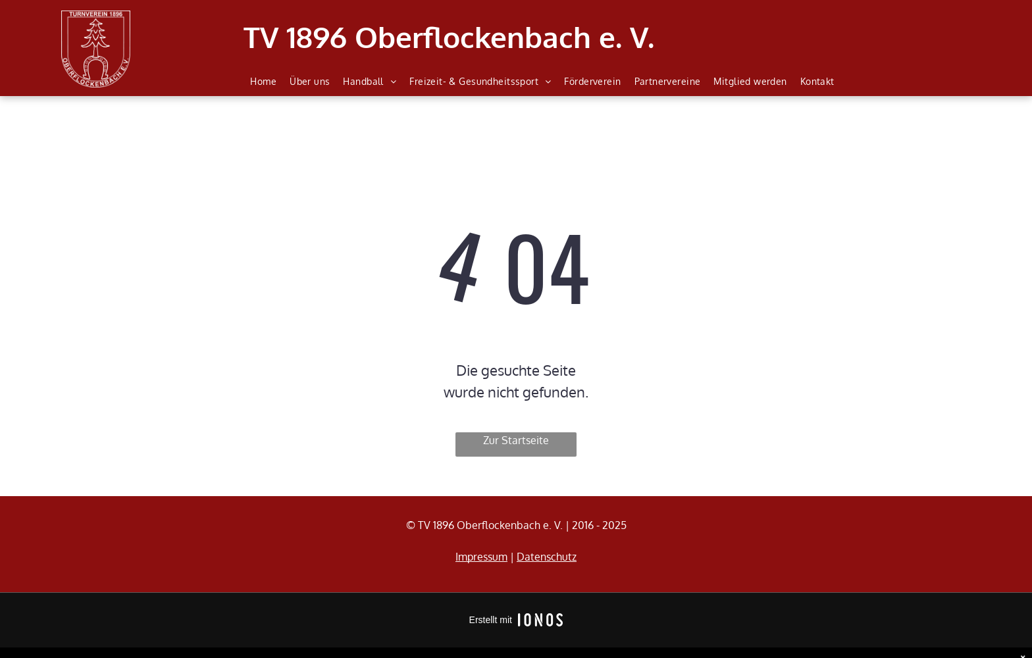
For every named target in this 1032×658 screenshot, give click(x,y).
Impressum (481, 556)
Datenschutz (547, 556)
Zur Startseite (516, 440)
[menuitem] (263, 81)
